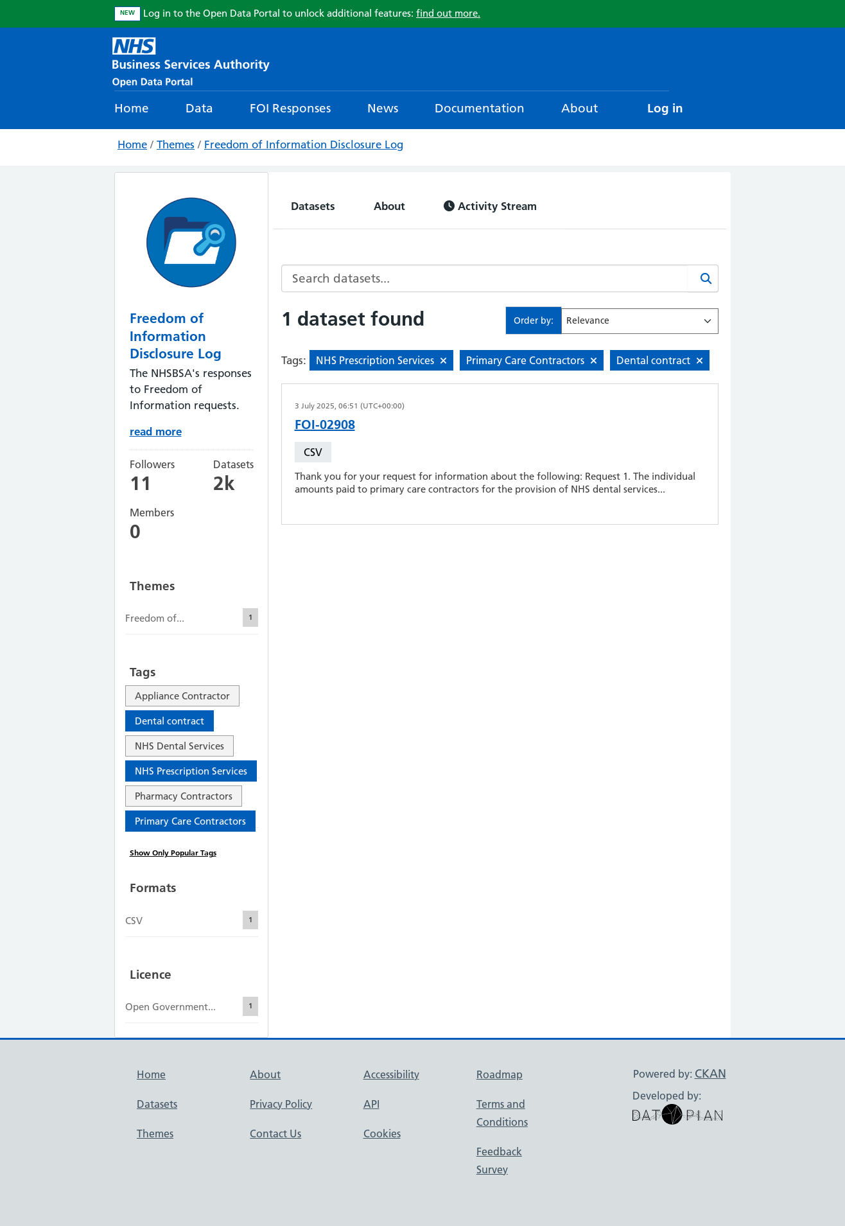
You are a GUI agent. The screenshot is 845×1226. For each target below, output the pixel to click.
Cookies (382, 1133)
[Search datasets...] (484, 278)
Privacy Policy (281, 1104)
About (579, 108)
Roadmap (499, 1074)
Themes (176, 144)
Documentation (480, 108)
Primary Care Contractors (190, 821)
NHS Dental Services (179, 746)
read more (156, 431)
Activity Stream (490, 206)
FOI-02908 (325, 424)
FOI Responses (290, 108)
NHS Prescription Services (191, 771)
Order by (532, 320)
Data (199, 108)
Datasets (313, 206)
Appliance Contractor (182, 696)
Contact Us (275, 1133)
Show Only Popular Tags (173, 852)
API (371, 1104)
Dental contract (169, 721)
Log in (665, 108)
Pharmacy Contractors (183, 796)
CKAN (710, 1073)
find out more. (448, 13)
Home (131, 108)
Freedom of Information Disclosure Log (303, 144)
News (382, 108)
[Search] (703, 278)
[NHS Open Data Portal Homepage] (191, 60)
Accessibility (391, 1074)
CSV (313, 452)
